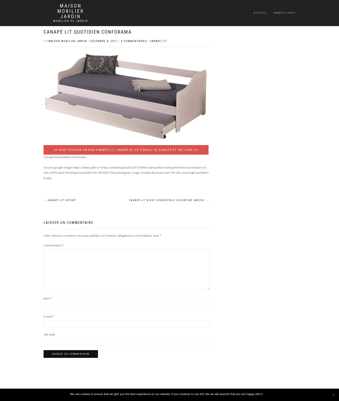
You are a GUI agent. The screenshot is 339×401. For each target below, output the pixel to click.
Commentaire (54, 245)
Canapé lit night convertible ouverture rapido (169, 200)
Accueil (260, 13)
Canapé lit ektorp (60, 200)
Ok (267, 394)
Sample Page (285, 13)
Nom (48, 298)
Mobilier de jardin (70, 21)
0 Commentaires (134, 41)
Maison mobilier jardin (70, 11)
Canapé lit (158, 41)
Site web (49, 334)
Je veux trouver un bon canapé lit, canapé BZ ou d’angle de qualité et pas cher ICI (126, 150)
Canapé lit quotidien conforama (88, 32)
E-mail (49, 316)
